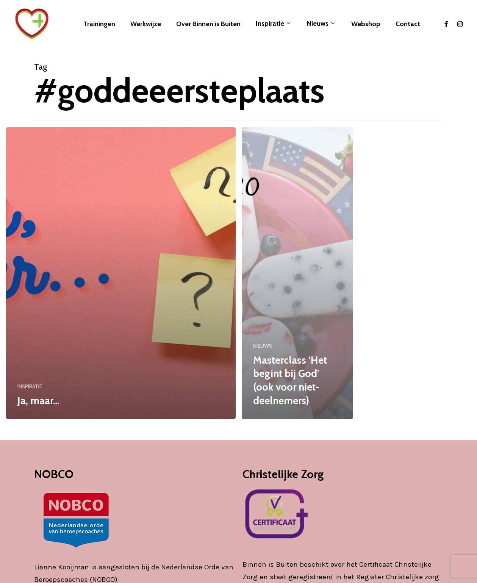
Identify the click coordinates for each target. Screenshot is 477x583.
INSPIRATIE (29, 386)
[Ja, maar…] (121, 273)
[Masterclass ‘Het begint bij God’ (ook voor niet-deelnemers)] (297, 273)
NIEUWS (262, 345)
